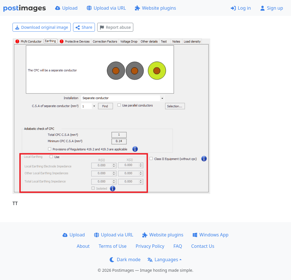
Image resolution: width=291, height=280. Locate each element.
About (83, 246)
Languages (162, 259)
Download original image (41, 27)
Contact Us (202, 246)
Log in (241, 8)
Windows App (210, 235)
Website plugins (155, 8)
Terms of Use (112, 246)
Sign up (271, 8)
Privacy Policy (150, 246)
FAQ (177, 246)
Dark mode (125, 259)
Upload (66, 8)
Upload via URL (106, 8)
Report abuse (115, 27)
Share (84, 27)
